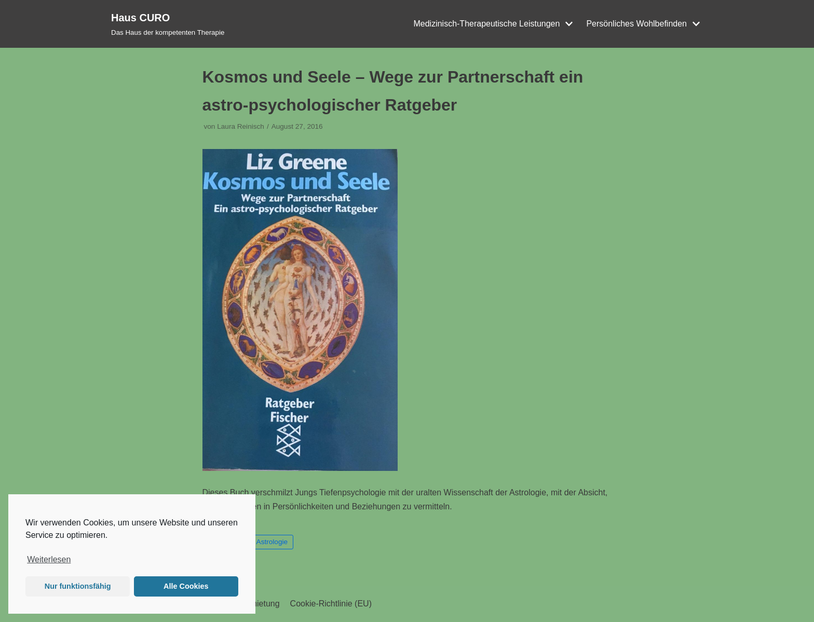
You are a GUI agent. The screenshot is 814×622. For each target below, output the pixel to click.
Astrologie (272, 542)
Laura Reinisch (240, 126)
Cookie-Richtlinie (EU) (331, 603)
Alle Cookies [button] (186, 586)
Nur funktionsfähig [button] (78, 586)
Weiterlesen (49, 559)
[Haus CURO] (167, 23)
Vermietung (259, 603)
